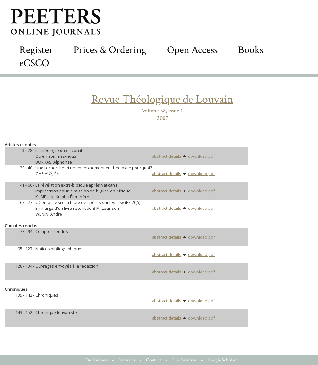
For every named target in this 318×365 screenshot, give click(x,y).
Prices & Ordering (109, 50)
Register (36, 50)
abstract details (166, 156)
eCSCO (34, 63)
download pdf (201, 156)
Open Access (192, 50)
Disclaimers (96, 360)
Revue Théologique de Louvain (162, 99)
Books (250, 50)
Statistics (126, 360)
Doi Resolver (184, 360)
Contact (153, 360)
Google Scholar (222, 360)
